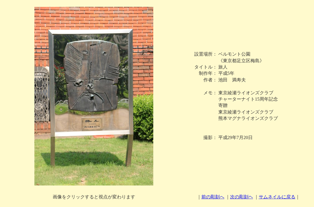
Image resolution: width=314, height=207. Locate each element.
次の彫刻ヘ (241, 196)
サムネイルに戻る (277, 196)
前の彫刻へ (212, 196)
